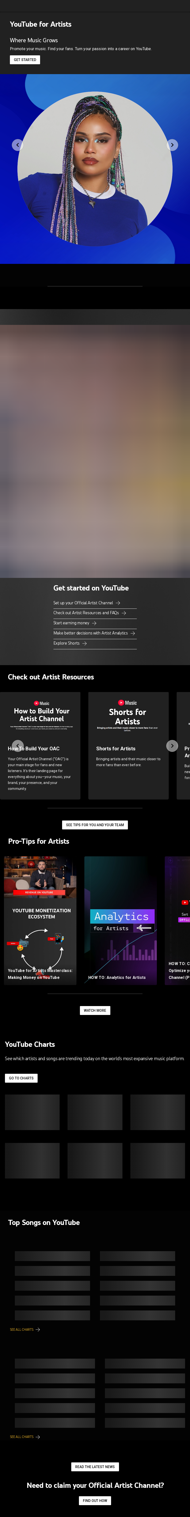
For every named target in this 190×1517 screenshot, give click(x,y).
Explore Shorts (67, 643)
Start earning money (71, 623)
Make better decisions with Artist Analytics (91, 633)
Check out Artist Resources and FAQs (86, 612)
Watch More (95, 1010)
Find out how (95, 1501)
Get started (25, 60)
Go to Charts (21, 1078)
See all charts (22, 1329)
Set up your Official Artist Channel (83, 603)
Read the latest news (95, 1467)
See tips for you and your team (95, 825)
